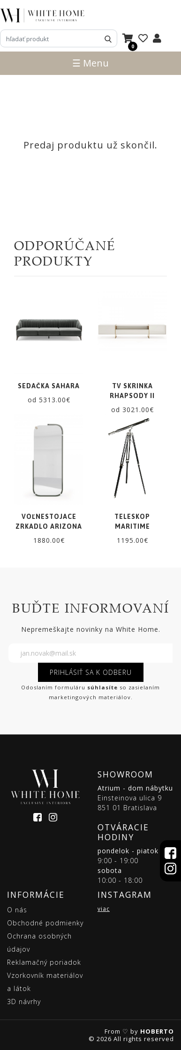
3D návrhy (24, 1001)
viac (104, 909)
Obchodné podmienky (45, 922)
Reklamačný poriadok (44, 962)
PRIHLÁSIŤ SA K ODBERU (91, 672)
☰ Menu (90, 63)
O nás (17, 909)
